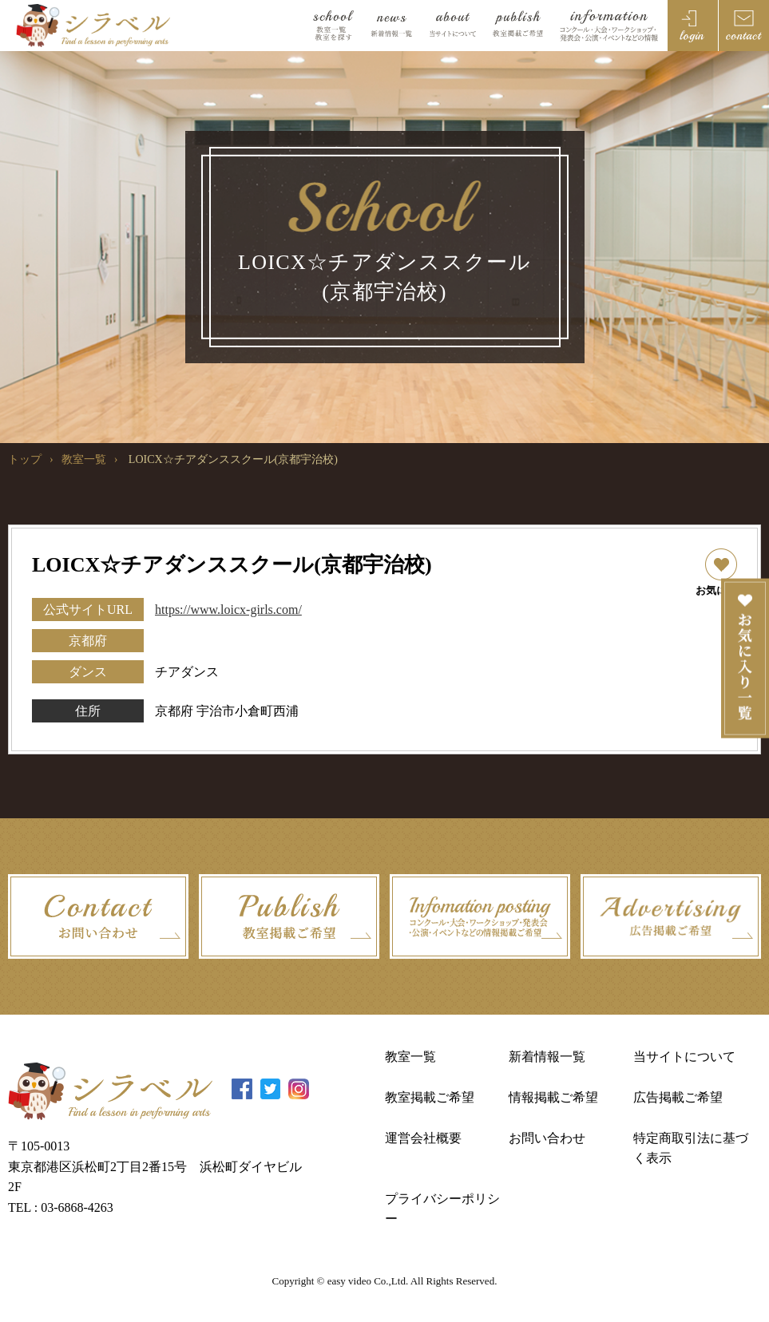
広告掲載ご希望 (678, 1097)
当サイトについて (684, 1056)
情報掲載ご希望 (553, 1097)
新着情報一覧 (547, 1056)
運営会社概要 (423, 1138)
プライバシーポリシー (442, 1209)
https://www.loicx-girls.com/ (228, 609)
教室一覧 (83, 459)
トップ (25, 459)
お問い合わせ (547, 1138)
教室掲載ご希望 (429, 1097)
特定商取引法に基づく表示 (690, 1148)
